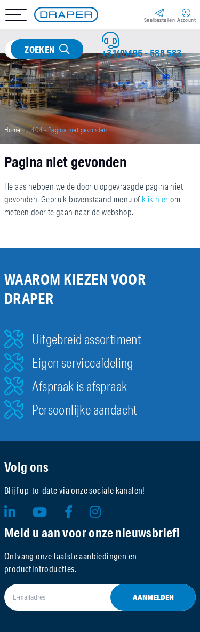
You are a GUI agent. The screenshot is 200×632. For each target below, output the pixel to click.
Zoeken (39, 49)
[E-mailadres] (100, 597)
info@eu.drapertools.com (141, 62)
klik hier (155, 199)
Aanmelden (153, 597)
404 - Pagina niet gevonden (69, 130)
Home (12, 130)
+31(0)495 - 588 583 (142, 53)
